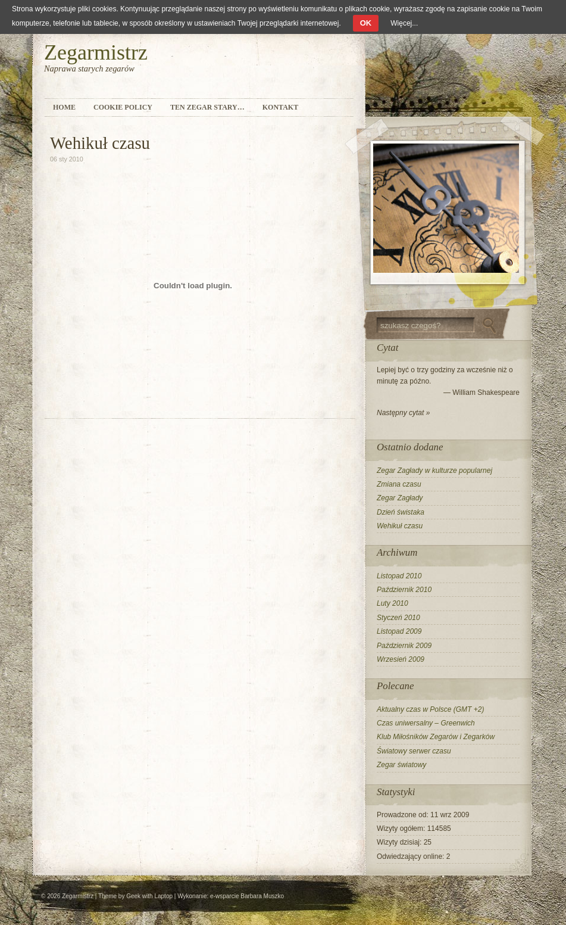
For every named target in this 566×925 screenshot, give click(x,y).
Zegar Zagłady (400, 498)
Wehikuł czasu (400, 526)
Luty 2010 (392, 603)
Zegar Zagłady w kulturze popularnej (434, 470)
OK (366, 22)
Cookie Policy (122, 107)
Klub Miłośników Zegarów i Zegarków (436, 737)
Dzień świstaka (400, 512)
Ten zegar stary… (207, 107)
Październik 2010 (404, 589)
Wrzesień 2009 (400, 659)
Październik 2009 (404, 645)
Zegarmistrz (96, 52)
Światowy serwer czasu (414, 751)
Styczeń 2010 (398, 617)
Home (64, 107)
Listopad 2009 (399, 631)
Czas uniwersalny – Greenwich (426, 723)
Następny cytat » (403, 413)
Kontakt (280, 107)
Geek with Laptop (149, 896)
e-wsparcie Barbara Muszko (247, 896)
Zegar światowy (401, 765)
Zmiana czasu (399, 484)
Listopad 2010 (399, 576)
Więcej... (404, 23)
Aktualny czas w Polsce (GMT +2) (430, 709)
